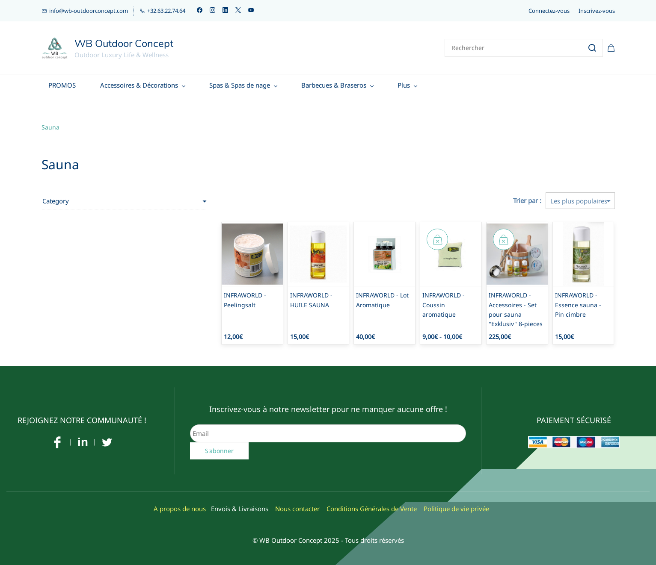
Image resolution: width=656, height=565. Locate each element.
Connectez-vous (549, 11)
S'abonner (219, 448)
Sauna (50, 124)
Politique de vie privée (456, 506)
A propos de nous (180, 506)
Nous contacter (297, 506)
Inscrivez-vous (597, 11)
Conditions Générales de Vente (372, 506)
